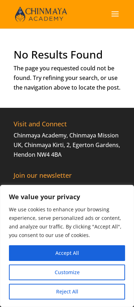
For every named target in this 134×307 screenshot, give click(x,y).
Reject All (67, 291)
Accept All (67, 253)
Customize (67, 272)
